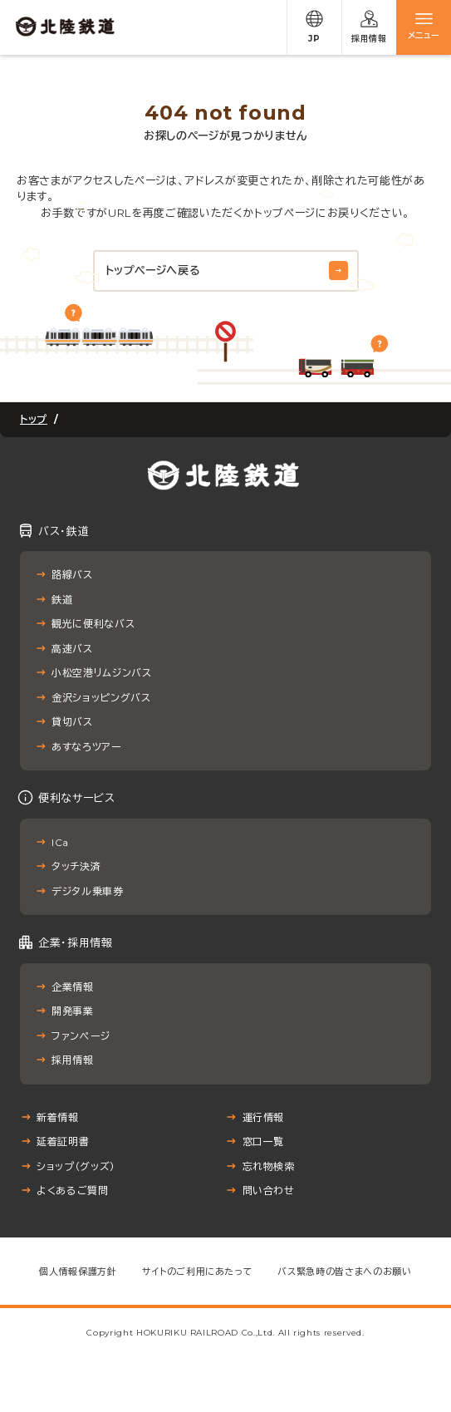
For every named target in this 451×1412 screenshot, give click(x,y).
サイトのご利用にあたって (197, 1271)
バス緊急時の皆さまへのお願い (344, 1271)
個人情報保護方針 (77, 1271)
